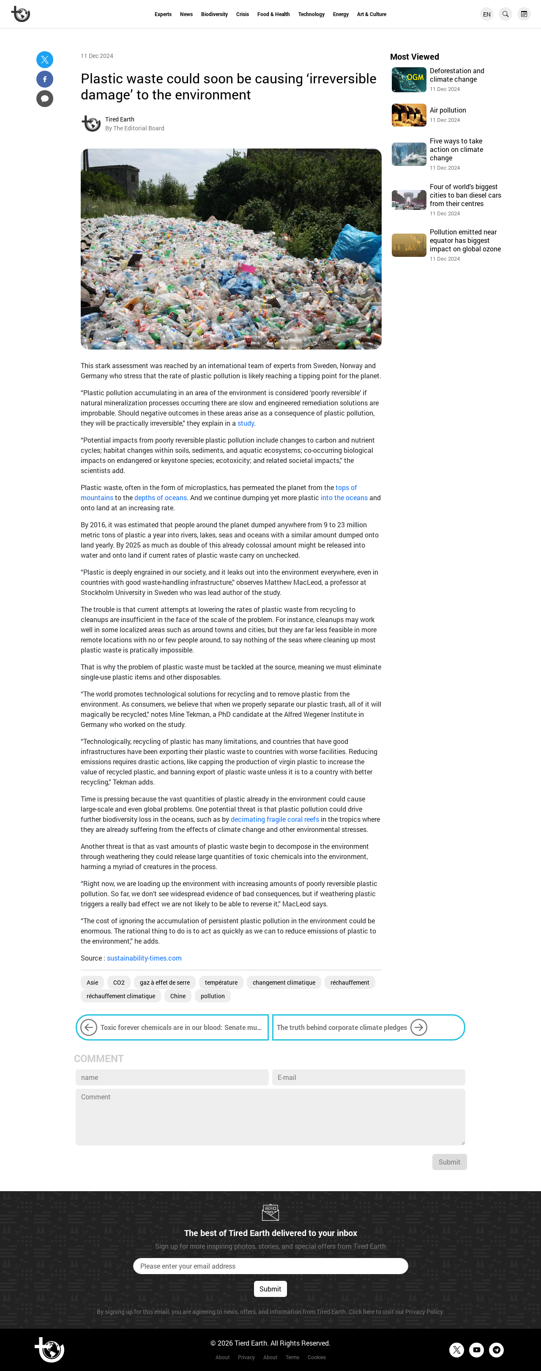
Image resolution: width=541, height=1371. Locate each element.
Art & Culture (371, 14)
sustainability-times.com (144, 957)
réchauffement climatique (121, 996)
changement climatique (284, 982)
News (186, 14)
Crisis (242, 14)
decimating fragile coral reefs (275, 819)
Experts (163, 14)
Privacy (246, 1357)
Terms (292, 1357)
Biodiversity (214, 14)
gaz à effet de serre (165, 982)
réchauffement (350, 982)
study (246, 422)
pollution (213, 996)
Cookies (317, 1357)
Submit (450, 1161)
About (223, 1357)
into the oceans (344, 497)
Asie (92, 982)
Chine (178, 996)
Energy (341, 14)
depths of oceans (160, 497)
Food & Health (273, 14)
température (221, 982)
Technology (311, 14)
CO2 (119, 982)
